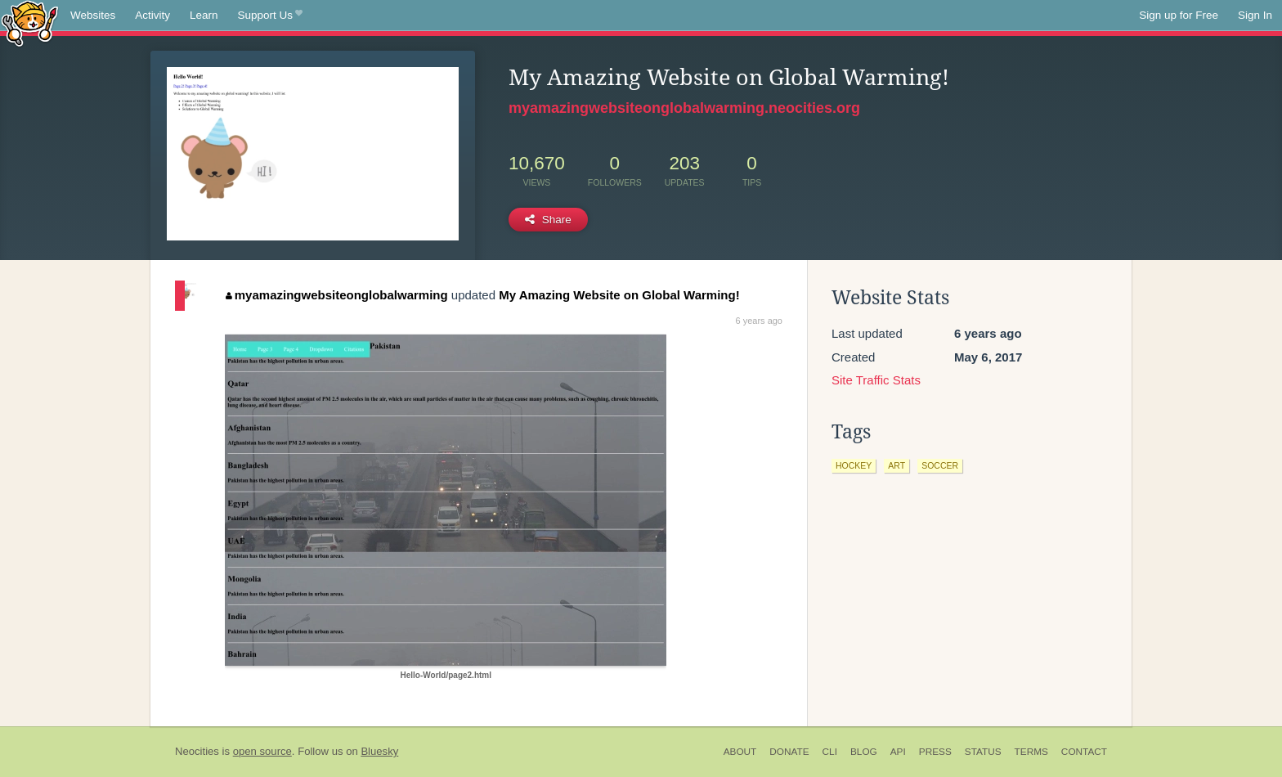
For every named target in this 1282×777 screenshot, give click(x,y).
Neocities (197, 751)
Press (935, 751)
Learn (204, 15)
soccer (939, 465)
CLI (830, 751)
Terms (1031, 751)
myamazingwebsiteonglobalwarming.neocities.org (684, 108)
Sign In (1255, 15)
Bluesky (379, 751)
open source (262, 751)
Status (983, 751)
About (740, 751)
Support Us (270, 15)
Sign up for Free (1178, 15)
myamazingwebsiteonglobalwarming (336, 295)
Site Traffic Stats (876, 380)
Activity (152, 15)
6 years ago (759, 321)
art (896, 465)
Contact (1084, 751)
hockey (854, 465)
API (898, 751)
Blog (863, 751)
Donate (789, 751)
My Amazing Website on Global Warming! (619, 295)
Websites (92, 15)
